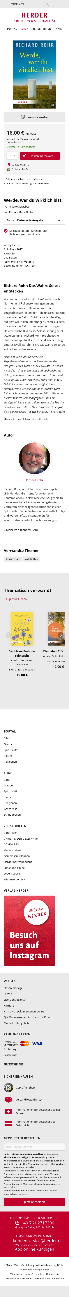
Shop (25, 28)
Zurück (9, 635)
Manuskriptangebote (17, 1023)
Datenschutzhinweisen (15, 1193)
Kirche (8, 755)
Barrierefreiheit (42, 1278)
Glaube (8, 744)
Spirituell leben (17, 599)
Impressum (58, 1278)
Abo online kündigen (34, 1249)
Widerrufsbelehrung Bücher (50, 1265)
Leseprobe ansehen (37, 117)
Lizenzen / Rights (14, 999)
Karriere (9, 1005)
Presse (8, 994)
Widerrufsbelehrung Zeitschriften (27, 1274)
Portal (12, 28)
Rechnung (10, 1049)
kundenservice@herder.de (38, 1240)
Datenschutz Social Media (19, 1278)
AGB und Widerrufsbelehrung (19, 1265)
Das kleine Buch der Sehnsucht (22, 653)
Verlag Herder (16, 890)
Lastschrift (10, 1055)
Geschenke (10, 809)
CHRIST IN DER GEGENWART (21, 838)
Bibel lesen (10, 832)
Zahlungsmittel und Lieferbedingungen (25, 179)
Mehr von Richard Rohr (22, 530)
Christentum (13, 559)
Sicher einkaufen (18, 1076)
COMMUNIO (11, 844)
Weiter (60, 635)
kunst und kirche (14, 868)
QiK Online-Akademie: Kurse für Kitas (27, 1017)
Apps (59, 28)
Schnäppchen (12, 814)
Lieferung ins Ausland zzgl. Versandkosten (27, 183)
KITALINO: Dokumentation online (24, 1011)
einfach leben (12, 850)
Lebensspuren (13, 873)
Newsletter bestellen (22, 1138)
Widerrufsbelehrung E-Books (34, 1269)
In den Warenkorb (42, 156)
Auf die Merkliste (21, 165)
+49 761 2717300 (37, 1223)
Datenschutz (52, 1274)
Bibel (7, 738)
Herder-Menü (17, 4)
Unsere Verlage (13, 988)
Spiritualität (11, 750)
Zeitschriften (42, 28)
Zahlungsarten (17, 1034)
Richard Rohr (17, 212)
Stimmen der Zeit (14, 879)
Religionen (10, 761)
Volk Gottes (31, 559)
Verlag (10, 981)
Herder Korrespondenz (18, 862)
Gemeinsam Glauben (17, 856)
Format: (25, 220)
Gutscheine (13, 1064)
